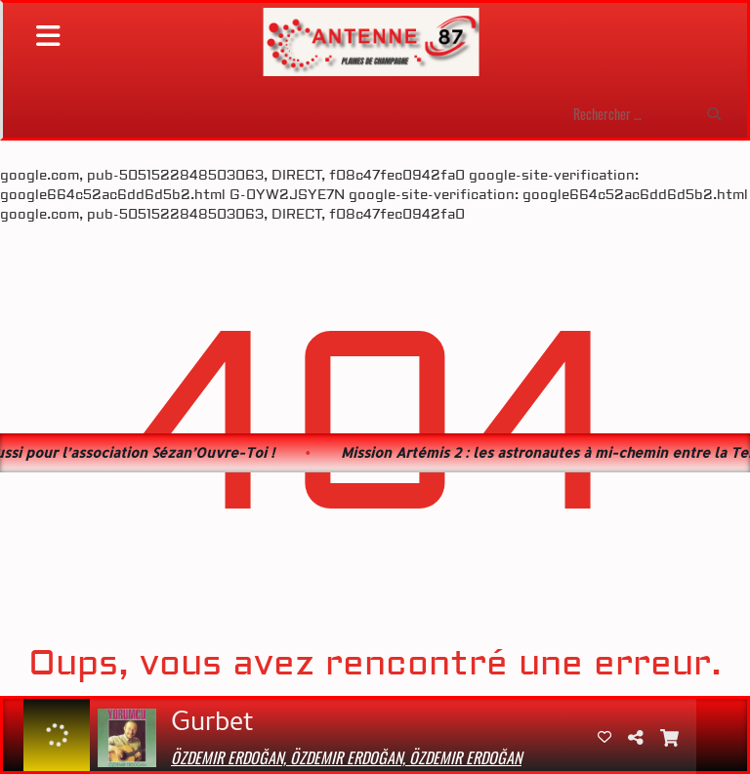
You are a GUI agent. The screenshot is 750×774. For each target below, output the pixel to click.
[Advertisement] (375, 287)
